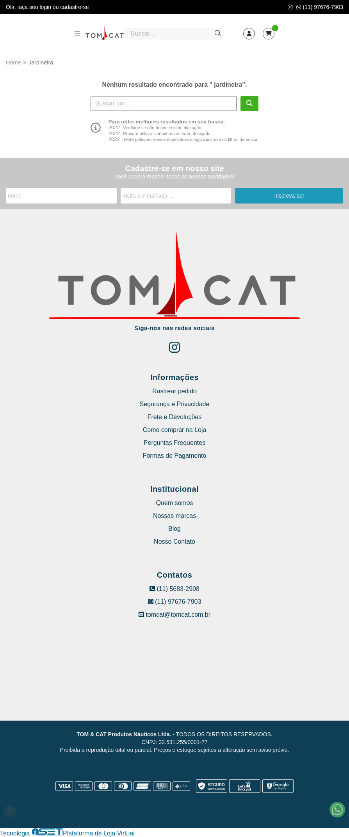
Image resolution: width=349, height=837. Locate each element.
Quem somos (174, 503)
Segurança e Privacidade (175, 404)
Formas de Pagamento (175, 455)
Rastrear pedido (174, 391)
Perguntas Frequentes (174, 442)
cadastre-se (74, 7)
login (45, 7)
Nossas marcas (174, 515)
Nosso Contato (174, 541)
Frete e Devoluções (175, 417)
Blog (174, 528)
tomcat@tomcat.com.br (174, 614)
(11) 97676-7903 (319, 7)
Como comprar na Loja (175, 430)
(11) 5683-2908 (174, 588)
